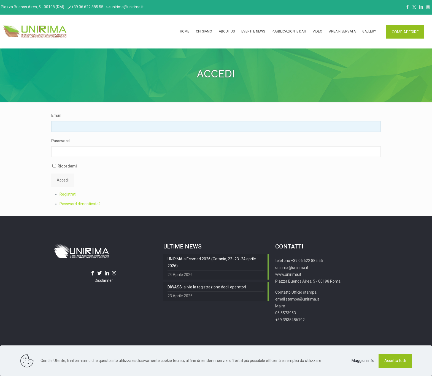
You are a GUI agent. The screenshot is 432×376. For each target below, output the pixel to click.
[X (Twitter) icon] (414, 7)
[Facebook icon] (407, 7)
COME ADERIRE (405, 32)
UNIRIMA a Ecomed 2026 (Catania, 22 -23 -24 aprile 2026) (212, 262)
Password (60, 141)
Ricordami (67, 166)
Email (56, 115)
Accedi (63, 180)
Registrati (68, 194)
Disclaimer (104, 280)
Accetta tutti (395, 360)
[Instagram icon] (428, 7)
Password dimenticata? (80, 204)
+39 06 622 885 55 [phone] (87, 7)
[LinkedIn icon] (421, 7)
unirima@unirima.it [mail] (127, 7)
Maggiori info (363, 360)
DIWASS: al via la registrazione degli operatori (207, 287)
